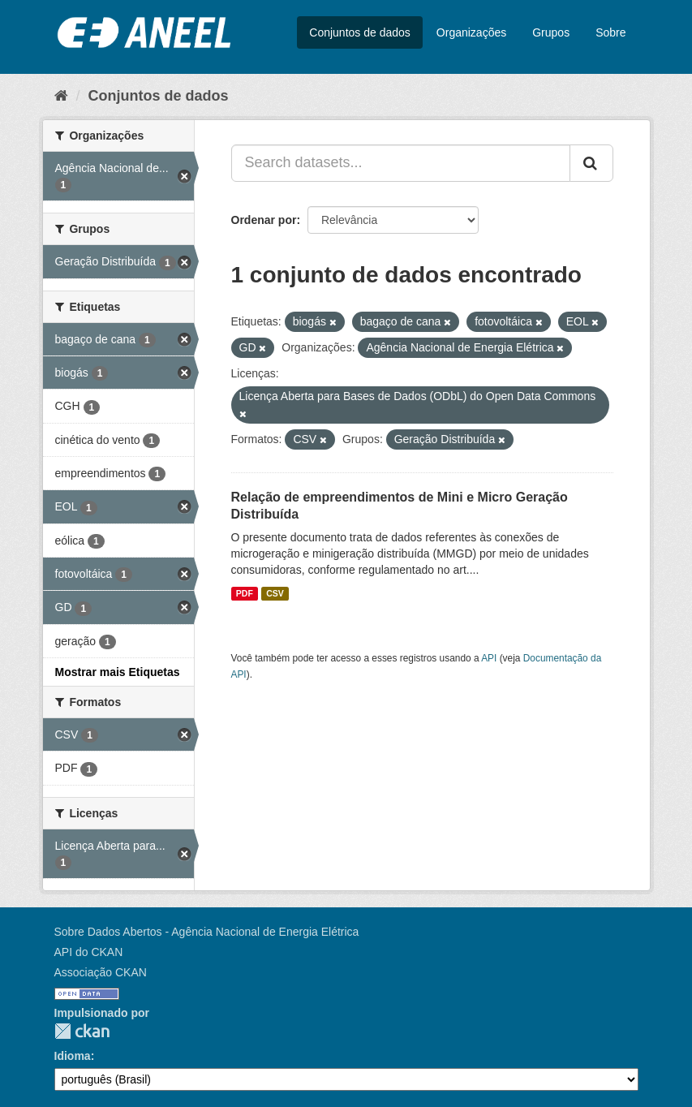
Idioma (72, 1055)
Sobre (610, 32)
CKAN (82, 1031)
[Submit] (591, 163)
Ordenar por (264, 219)
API (488, 658)
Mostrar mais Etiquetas (117, 671)
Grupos (551, 32)
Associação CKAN (100, 972)
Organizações (471, 32)
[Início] (61, 96)
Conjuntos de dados (359, 32)
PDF (244, 593)
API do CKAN (88, 951)
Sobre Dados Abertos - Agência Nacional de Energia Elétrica (206, 931)
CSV (275, 593)
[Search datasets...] (400, 163)
